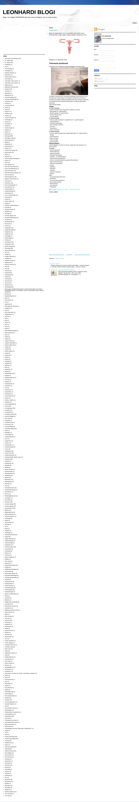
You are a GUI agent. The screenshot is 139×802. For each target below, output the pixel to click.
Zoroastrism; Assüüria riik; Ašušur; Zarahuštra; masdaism (20, 673)
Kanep (6, 353)
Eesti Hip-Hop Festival (11, 166)
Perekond (7, 555)
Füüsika (7, 240)
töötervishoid (8, 726)
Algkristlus (7, 93)
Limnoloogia (8, 434)
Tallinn (6, 675)
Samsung (7, 622)
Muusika (7, 502)
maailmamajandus (10, 455)
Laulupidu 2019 (9, 422)
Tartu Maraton (8, 687)
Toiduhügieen (8, 710)
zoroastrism (8, 671)
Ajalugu (7, 89)
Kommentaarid (99, 81)
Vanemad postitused (82, 255)
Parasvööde (8, 549)
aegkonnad (8, 85)
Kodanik (7, 375)
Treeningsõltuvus (9, 714)
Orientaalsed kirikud (10, 534)
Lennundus (8, 424)
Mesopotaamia (9, 473)
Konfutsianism (8, 383)
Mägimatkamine (9, 512)
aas (6, 66)
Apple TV (7, 111)
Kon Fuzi (7, 379)
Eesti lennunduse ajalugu (11, 172)
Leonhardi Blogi (9, 426)
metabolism (8, 475)
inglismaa (7, 304)
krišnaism (7, 402)
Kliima (6, 371)
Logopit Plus (8, 441)
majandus (7, 459)
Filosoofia (7, 223)
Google (7, 254)
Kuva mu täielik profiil (108, 38)
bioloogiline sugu (9, 138)
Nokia (6, 528)
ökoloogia (7, 785)
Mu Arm (7, 494)
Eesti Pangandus (9, 176)
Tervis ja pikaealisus (10, 702)
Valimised (7, 749)
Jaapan (7, 339)
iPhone (6, 322)
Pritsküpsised (8, 583)
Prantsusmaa (8, 581)
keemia (7, 359)
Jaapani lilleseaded (10, 343)
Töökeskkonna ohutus (10, 720)
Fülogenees (8, 234)
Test (6, 706)
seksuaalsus (8, 626)
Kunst (6, 406)
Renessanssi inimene (10, 606)
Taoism (7, 685)
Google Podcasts (9, 256)
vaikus (6, 744)
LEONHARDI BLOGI (29, 12)
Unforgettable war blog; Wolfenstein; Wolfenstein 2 (18, 728)
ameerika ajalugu (9, 97)
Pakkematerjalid (9, 540)
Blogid (6, 142)
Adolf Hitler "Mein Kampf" (11, 81)
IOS (6, 318)
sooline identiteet (9, 640)
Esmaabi (7, 207)
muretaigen (8, 498)
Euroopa (7, 213)
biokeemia (7, 134)
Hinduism (7, 270)
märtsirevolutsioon (10, 516)
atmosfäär (7, 123)
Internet (7, 316)
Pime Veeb (8, 561)
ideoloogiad (8, 287)
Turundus (7, 718)
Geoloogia (7, 248)
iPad (6, 320)
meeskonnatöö (9, 471)
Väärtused (7, 775)
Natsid (6, 520)
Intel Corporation (9, 312)
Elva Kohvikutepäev (10, 185)
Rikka (6, 614)
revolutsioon (8, 608)
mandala (7, 461)
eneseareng (8, 193)
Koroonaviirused (9, 396)
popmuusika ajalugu (10, 573)
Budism (7, 148)
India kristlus (8, 300)
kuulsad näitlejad (9, 416)
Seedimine (7, 624)
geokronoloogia (9, 246)
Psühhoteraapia (9, 591)
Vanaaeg (7, 759)
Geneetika (7, 242)
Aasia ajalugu (8, 68)
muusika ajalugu (9, 504)
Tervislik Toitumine (9, 704)
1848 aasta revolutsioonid (11, 58)
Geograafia (8, 244)
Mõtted (6, 510)
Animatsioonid (8, 105)
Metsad (7, 477)
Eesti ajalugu (8, 164)
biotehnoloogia (9, 140)
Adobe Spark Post (9, 77)
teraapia (7, 697)
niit (5, 526)
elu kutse (7, 181)
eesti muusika (8, 174)
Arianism (7, 115)
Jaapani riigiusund (9, 345)
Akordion (7, 91)
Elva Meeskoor (9, 187)
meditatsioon (8, 463)
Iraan (6, 326)
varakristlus (8, 761)
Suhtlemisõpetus (9, 657)
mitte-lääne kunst (9, 487)
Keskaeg (7, 361)
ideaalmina (8, 285)
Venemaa (7, 765)
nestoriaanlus (8, 522)
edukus (7, 160)
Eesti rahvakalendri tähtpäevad (66, 270)
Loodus (7, 443)
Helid (6, 266)
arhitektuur (7, 113)
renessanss (8, 604)
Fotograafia (8, 228)
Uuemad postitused (56, 255)
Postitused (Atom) (59, 258)
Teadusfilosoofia (9, 691)
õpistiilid (7, 783)
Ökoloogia (7, 787)
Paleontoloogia (9, 542)
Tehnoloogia (8, 693)
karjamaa (7, 355)
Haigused (7, 262)
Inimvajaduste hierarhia (11, 306)
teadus (6, 689)
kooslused (7, 389)
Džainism (7, 156)
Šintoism (7, 665)
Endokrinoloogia (9, 191)
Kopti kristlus (8, 392)
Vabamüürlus (8, 742)
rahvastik (7, 598)
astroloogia (8, 119)
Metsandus (8, 479)
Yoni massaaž (8, 793)
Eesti (6, 162)
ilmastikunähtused (9, 296)
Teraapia (7, 700)
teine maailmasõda (10, 695)
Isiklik (6, 328)
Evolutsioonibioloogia (10, 217)
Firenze (7, 225)
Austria (6, 125)
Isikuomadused (9, 332)
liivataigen (7, 432)
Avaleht (69, 255)
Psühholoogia (8, 589)
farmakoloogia (8, 221)
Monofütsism (8, 492)
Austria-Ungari (8, 128)
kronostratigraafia (9, 404)
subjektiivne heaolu (10, 653)
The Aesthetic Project (10, 708)
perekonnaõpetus (9, 557)
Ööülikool (7, 789)
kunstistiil (7, 410)
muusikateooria (9, 508)
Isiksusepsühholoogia (10, 330)
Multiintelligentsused (10, 496)
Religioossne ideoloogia (11, 602)
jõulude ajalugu (9, 351)
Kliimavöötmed (9, 373)
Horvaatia (7, 278)
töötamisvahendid (9, 724)
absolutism (7, 75)
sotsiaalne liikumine (10, 644)
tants (6, 681)
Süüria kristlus (8, 663)
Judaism (7, 349)
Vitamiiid (7, 773)
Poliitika (7, 567)
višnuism (7, 771)
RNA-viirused (8, 616)
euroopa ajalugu (9, 215)
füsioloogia (7, 236)
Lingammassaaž (9, 436)
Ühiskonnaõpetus (9, 791)
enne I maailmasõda (10, 195)
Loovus (7, 449)
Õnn (6, 777)
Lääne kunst (8, 453)
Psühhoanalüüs (9, 585)
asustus (7, 121)
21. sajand (7, 62)
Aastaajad (7, 70)
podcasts (7, 563)
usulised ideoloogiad (10, 738)
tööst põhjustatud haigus (11, 722)
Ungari (6, 730)
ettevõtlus (7, 211)
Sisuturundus (8, 636)
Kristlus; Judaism (9, 400)
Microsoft (7, 483)
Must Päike (8, 500)
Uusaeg (7, 740)
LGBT (6, 430)
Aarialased (7, 64)
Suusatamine (8, 659)
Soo (6, 638)
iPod (6, 324)
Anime (6, 107)
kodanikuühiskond (9, 377)
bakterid (7, 130)
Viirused (7, 767)
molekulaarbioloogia (10, 489)
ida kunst (7, 281)
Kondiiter (7, 381)
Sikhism (7, 632)
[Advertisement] (69, 223)
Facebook (7, 219)
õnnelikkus (7, 779)
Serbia (6, 628)
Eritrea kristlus (8, 201)
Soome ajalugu (9, 642)
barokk (6, 132)
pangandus (8, 545)
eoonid (6, 199)
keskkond (7, 363)
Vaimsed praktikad (10, 747)
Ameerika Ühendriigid (10, 99)
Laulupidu (7, 420)
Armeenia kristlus (9, 117)
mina (6, 485)
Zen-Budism (8, 669)
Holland (7, 276)
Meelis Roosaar (9, 469)
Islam (6, 334)
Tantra (6, 677)
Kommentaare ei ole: (74, 189)
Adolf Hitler (8, 79)
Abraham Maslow (9, 72)
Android (7, 103)
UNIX (6, 734)
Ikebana (7, 294)
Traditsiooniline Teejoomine (12, 712)
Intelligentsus (8, 314)
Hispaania (7, 272)
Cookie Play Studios (10, 150)
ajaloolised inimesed (10, 87)
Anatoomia (7, 101)
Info (6, 302)
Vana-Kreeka (8, 755)
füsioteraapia (8, 238)
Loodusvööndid (9, 447)
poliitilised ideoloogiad (10, 569)
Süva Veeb (8, 661)
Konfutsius (7, 385)
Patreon (7, 553)
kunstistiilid (8, 412)
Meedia (7, 467)
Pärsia (6, 596)
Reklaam (7, 600)
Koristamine (8, 394)
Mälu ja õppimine (9, 514)
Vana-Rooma (8, 757)
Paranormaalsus (9, 547)
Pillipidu (7, 559)
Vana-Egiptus (8, 753)
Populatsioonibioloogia (11, 575)
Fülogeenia (8, 232)
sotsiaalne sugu (9, 647)
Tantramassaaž (9, 679)
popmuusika (8, 571)
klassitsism (8, 369)
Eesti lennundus (9, 170)
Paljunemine (53, 30)
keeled (6, 357)
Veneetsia (7, 763)
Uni (6, 732)
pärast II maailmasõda (11, 594)
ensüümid (7, 197)
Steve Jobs (8, 649)
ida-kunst (7, 283)
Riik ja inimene (9, 612)
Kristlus (7, 398)
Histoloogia (8, 274)
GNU (6, 252)
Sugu (6, 655)
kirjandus (7, 365)
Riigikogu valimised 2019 (11, 610)
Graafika (7, 258)
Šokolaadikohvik (9, 667)
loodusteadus (8, 445)
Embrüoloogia (8, 189)
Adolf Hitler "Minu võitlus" (11, 83)
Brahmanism (8, 146)
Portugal (7, 579)
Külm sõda (7, 418)
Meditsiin (7, 465)
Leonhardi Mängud (10, 428)
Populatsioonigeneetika (11, 577)
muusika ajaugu (9, 506)
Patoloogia (7, 551)
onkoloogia (8, 532)
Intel (6, 310)
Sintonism (7, 634)
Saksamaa (7, 620)
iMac (6, 298)
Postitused (98, 78)
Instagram (7, 308)
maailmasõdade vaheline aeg (12, 457)
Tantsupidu (8, 683)
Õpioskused (8, 781)
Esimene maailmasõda (11, 205)
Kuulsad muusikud (10, 414)
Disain (6, 154)
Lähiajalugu (8, 451)
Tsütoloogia (8, 716)
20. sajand (7, 60)
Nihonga (7, 524)
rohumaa (7, 618)
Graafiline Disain (9, 260)
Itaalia (6, 336)
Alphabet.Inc (8, 95)
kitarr (6, 367)
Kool (6, 387)
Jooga (6, 347)
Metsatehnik (8, 481)
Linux (6, 438)
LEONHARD (107, 36)
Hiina (6, 268)
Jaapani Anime (9, 341)
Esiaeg (6, 203)
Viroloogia (7, 769)
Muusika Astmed (55, 263)
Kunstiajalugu (8, 408)
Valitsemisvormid (9, 751)
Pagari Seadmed (9, 538)
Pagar (6, 536)
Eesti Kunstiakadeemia (11, 168)
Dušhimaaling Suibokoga (11, 158)
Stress (6, 651)
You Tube (7, 795)
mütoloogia (8, 518)
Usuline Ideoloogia (10, 736)
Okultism (7, 530)
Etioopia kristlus (9, 209)
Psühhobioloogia (9, 587)
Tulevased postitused (58, 63)
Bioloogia (7, 136)
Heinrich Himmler (9, 264)
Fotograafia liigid (9, 230)
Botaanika (7, 144)
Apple (6, 109)
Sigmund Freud (9, 630)
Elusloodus (8, 183)
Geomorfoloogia (9, 250)
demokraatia (8, 152)
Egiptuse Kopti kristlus (11, 178)
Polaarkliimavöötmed (10, 565)
